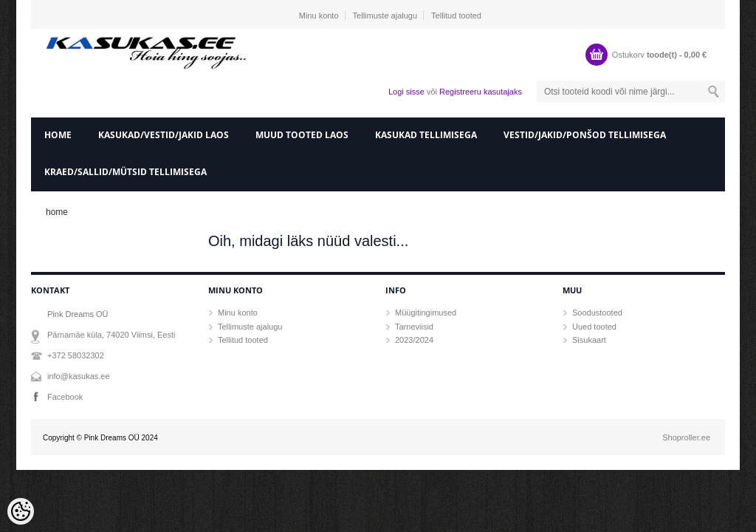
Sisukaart (589, 339)
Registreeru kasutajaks (480, 91)
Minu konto (319, 15)
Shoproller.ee (686, 437)
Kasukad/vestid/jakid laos (163, 135)
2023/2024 (414, 339)
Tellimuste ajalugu (385, 15)
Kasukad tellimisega (426, 135)
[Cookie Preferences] (20, 511)
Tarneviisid (414, 326)
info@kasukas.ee (78, 376)
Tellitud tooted (456, 15)
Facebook (65, 396)
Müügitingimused (425, 312)
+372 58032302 (75, 355)
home (58, 135)
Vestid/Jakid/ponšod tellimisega (585, 135)
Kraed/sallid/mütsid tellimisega (125, 172)
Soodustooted (597, 312)
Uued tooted (594, 326)
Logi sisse (406, 91)
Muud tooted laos (301, 135)
